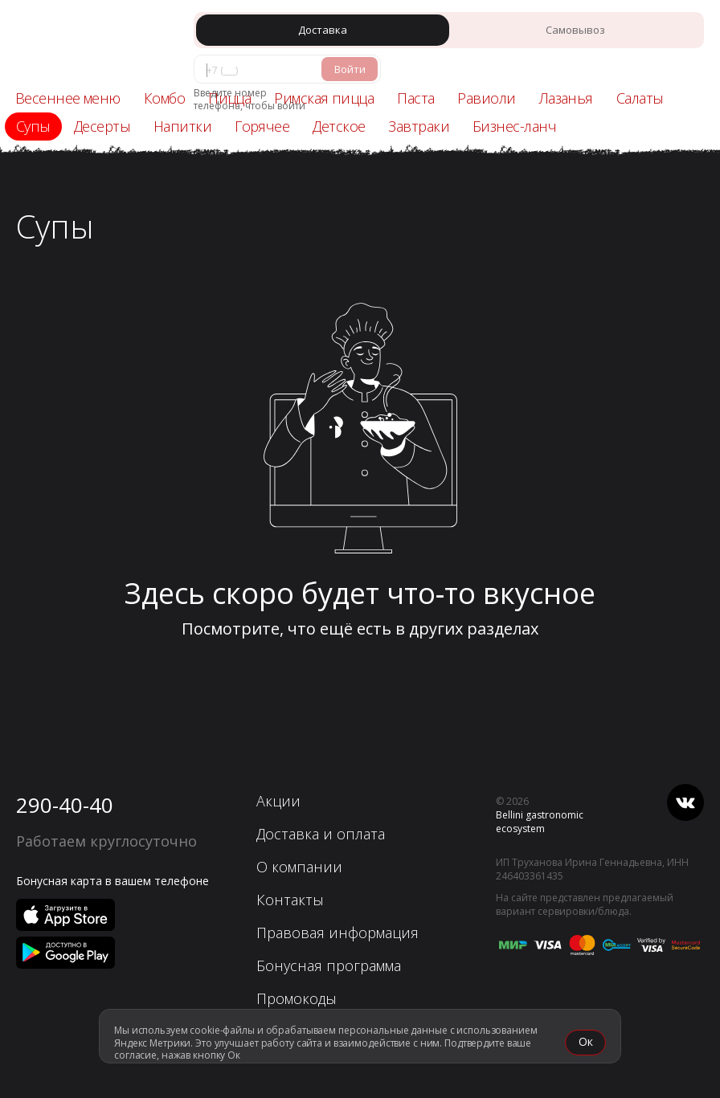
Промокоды (296, 998)
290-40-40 (64, 804)
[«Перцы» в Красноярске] (84, 45)
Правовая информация (337, 932)
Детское (339, 126)
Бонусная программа (328, 965)
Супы (33, 126)
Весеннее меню (68, 98)
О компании (299, 866)
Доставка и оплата (320, 833)
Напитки (182, 126)
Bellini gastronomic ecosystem (539, 821)
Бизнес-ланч (514, 126)
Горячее (262, 126)
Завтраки (418, 126)
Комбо (164, 98)
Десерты (102, 126)
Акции (278, 800)
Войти (350, 69)
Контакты (290, 899)
